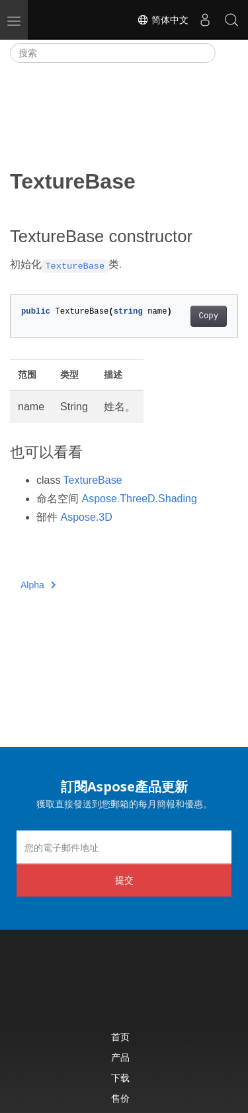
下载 (120, 1077)
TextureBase (92, 480)
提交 (124, 879)
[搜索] (113, 53)
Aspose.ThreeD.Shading (138, 498)
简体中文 (162, 20)
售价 (120, 1098)
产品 (120, 1057)
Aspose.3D (86, 517)
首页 (120, 1036)
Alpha (38, 585)
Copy (208, 316)
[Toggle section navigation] (226, 53)
